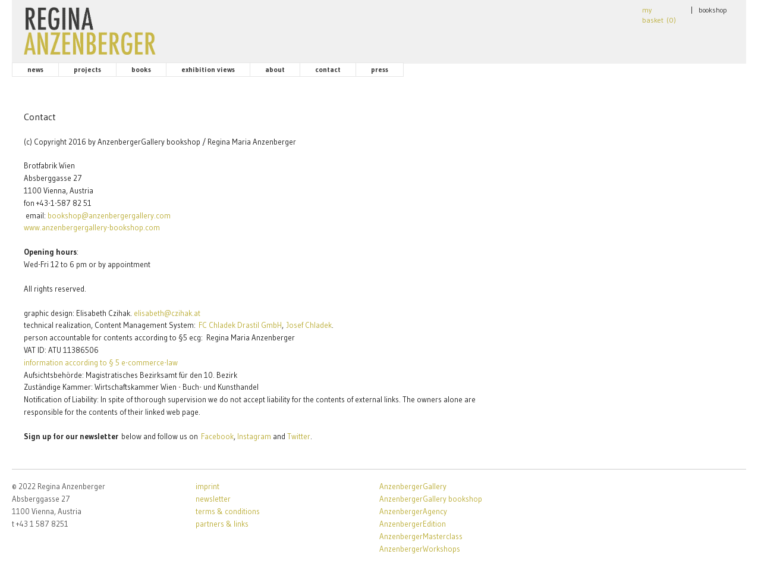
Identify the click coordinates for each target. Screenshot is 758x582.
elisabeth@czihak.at (167, 313)
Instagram (254, 436)
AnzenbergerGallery (412, 486)
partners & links (222, 523)
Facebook (217, 436)
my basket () (659, 14)
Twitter (298, 436)
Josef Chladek (309, 325)
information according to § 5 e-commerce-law (101, 362)
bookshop (713, 9)
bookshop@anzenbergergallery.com (109, 215)
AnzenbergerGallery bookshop (430, 498)
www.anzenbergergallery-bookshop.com (92, 227)
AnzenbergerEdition (412, 523)
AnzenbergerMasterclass (421, 536)
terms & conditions (228, 511)
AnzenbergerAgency (413, 511)
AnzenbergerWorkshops (419, 548)
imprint (207, 486)
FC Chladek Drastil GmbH (240, 325)
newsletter (213, 498)
